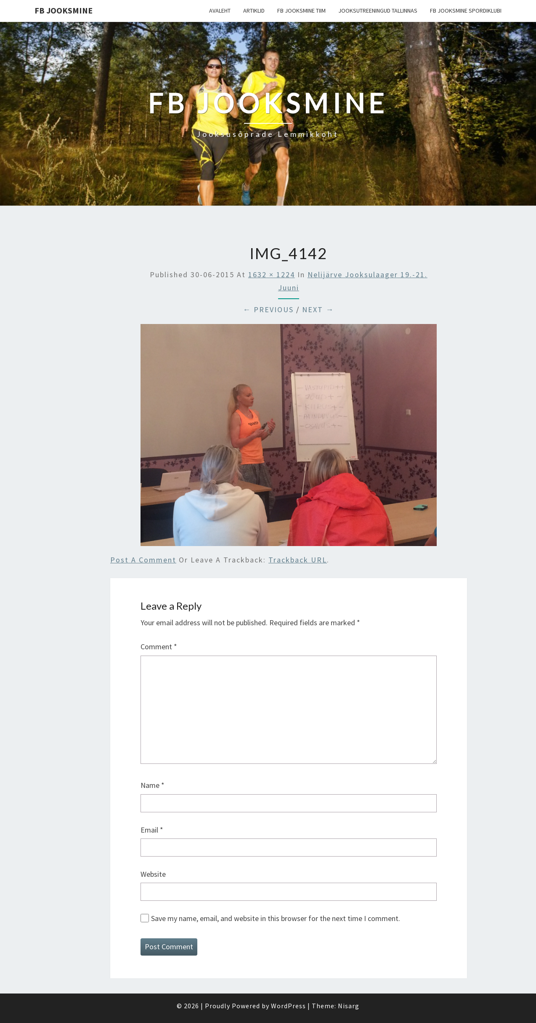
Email (152, 830)
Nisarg (348, 1006)
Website (153, 874)
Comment (159, 646)
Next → (318, 309)
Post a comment (143, 560)
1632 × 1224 (271, 274)
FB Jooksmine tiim (301, 10)
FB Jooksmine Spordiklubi (466, 10)
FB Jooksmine (63, 10)
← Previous (268, 309)
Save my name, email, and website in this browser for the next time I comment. (275, 918)
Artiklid (254, 10)
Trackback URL (297, 560)
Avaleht (220, 10)
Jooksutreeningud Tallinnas (377, 10)
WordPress (288, 1006)
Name (153, 785)
